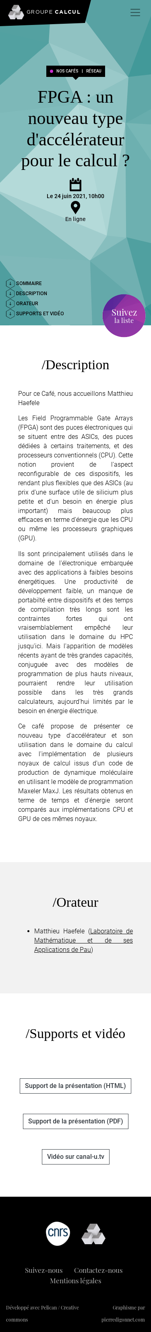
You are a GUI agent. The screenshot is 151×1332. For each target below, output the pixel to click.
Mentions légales (75, 1280)
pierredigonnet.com (123, 1319)
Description (26, 293)
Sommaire (24, 283)
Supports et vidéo (35, 313)
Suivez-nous (44, 1270)
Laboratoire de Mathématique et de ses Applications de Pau (83, 940)
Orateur (22, 303)
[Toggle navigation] (135, 12)
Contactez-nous (98, 1270)
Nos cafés (67, 71)
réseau (93, 71)
